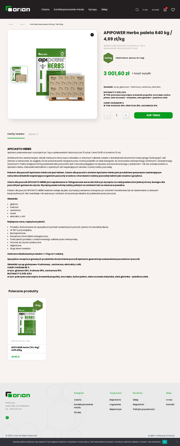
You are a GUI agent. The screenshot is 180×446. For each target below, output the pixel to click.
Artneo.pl (170, 435)
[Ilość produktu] (116, 115)
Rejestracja (115, 409)
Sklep (104, 9)
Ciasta (45, 9)
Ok (165, 442)
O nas (145, 9)
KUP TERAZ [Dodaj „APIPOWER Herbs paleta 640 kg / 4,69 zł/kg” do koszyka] (154, 115)
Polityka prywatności (144, 409)
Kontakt (155, 9)
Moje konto (115, 399)
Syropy (92, 9)
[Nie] (176, 442)
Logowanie (115, 404)
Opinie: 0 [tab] (33, 134)
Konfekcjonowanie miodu (69, 9)
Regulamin (138, 404)
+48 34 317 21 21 (15, 409)
